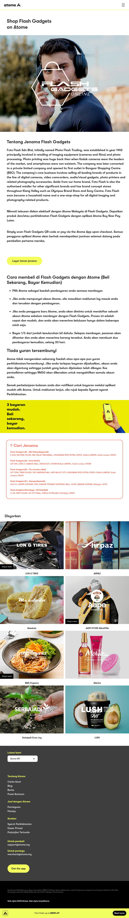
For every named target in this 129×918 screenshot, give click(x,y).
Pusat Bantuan (16, 794)
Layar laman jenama (24, 260)
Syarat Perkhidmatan (20, 824)
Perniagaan (14, 807)
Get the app (18, 868)
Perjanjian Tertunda (19, 832)
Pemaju (12, 811)
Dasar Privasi (15, 828)
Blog (10, 786)
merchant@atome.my (20, 854)
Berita (11, 790)
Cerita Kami (14, 781)
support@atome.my (19, 844)
